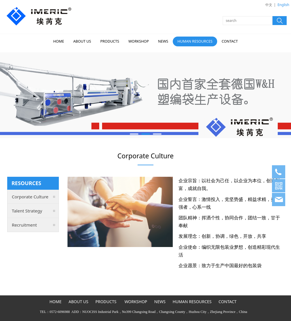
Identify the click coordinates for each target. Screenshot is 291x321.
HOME (58, 41)
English (283, 4)
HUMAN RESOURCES (194, 41)
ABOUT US (82, 41)
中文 (268, 4)
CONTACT (230, 41)
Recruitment (24, 225)
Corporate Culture (30, 197)
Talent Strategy (27, 211)
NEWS (163, 41)
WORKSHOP (138, 41)
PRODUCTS (109, 41)
